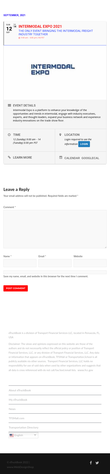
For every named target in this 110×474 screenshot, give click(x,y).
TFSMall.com (16, 418)
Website (78, 256)
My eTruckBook (18, 399)
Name (7, 256)
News (12, 408)
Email (42, 256)
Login (84, 144)
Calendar (72, 158)
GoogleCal (90, 158)
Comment (9, 207)
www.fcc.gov (85, 370)
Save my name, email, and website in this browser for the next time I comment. (45, 276)
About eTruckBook (20, 390)
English (16, 435)
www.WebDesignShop (20, 467)
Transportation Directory (23, 427)
